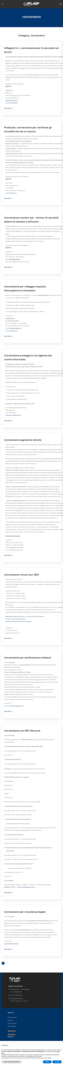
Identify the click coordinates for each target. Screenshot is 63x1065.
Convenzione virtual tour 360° (21, 579)
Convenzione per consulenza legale (25, 918)
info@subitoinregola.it (11, 101)
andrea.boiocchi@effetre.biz (13, 418)
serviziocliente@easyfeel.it (16, 711)
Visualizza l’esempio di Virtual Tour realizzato (18, 626)
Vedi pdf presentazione (12, 540)
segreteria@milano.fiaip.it (11, 950)
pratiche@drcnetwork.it (28, 893)
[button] (60, 4)
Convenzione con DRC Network (22, 736)
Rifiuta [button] (47, 1061)
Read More (7, 109)
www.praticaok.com (11, 194)
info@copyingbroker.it (15, 331)
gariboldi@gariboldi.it (14, 261)
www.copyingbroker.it (11, 333)
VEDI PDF (8, 87)
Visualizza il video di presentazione (15, 623)
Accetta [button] (57, 1061)
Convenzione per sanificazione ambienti (27, 662)
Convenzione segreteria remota (22, 443)
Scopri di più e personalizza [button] (11, 1061)
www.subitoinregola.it (11, 103)
